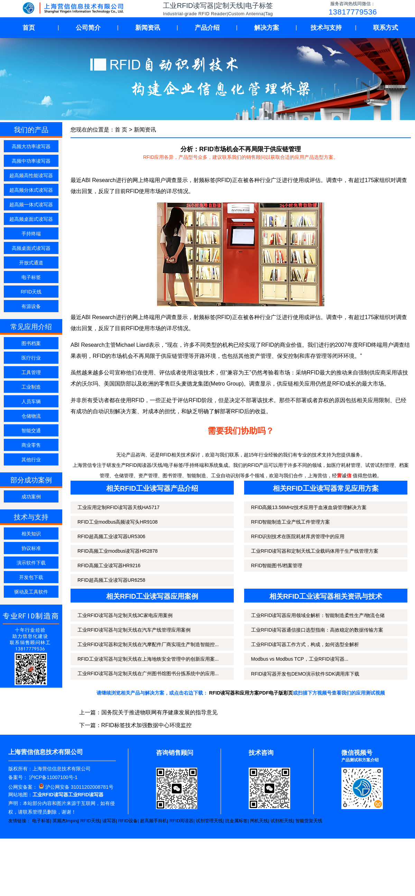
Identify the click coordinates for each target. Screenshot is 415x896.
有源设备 (31, 306)
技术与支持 (326, 27)
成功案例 (31, 496)
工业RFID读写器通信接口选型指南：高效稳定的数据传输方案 (317, 630)
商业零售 (31, 445)
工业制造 (31, 387)
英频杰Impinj (65, 820)
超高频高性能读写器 (31, 175)
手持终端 (31, 233)
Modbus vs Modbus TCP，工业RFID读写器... (299, 659)
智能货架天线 (308, 820)
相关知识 (31, 533)
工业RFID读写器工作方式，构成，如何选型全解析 (305, 644)
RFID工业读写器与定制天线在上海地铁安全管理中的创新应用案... (148, 659)
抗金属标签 (236, 820)
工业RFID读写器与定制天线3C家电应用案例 (125, 615)
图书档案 (31, 343)
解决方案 (266, 27)
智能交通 (31, 430)
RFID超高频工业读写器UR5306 (111, 536)
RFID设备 (128, 820)
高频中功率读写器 (31, 161)
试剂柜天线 (281, 820)
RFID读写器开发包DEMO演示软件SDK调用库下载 (305, 674)
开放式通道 (31, 262)
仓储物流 (31, 416)
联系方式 (385, 27)
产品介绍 (207, 27)
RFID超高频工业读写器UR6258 (111, 580)
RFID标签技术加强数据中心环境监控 (146, 725)
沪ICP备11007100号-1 (52, 777)
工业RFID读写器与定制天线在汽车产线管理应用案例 (134, 630)
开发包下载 (31, 577)
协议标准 (31, 548)
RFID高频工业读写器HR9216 (108, 565)
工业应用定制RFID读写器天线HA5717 (118, 507)
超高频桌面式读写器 (31, 219)
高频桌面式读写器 (31, 248)
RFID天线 (31, 292)
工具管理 (31, 372)
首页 (28, 27)
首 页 (121, 130)
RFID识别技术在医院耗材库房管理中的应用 (298, 536)
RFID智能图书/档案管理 (277, 565)
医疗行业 (31, 358)
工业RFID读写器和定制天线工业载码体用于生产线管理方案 (315, 551)
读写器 (109, 820)
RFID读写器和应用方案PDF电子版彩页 (251, 693)
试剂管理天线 (209, 820)
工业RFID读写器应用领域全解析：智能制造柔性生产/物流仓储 (318, 615)
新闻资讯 (147, 27)
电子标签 (31, 277)
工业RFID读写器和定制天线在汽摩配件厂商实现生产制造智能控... (148, 644)
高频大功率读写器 (31, 146)
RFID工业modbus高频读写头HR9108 (117, 522)
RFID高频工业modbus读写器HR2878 (117, 551)
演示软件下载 (31, 562)
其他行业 (31, 459)
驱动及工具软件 (31, 592)
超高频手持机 (153, 820)
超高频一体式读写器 (31, 204)
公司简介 (88, 27)
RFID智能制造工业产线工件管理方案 (290, 522)
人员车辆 (31, 401)
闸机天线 (259, 820)
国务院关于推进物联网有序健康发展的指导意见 (159, 712)
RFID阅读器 (181, 820)
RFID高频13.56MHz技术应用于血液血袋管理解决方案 (309, 507)
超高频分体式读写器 (31, 190)
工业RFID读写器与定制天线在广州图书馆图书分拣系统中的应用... (148, 673)
